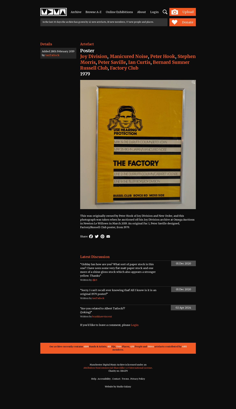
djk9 (94, 280)
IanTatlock (52, 55)
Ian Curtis (139, 62)
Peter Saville (112, 62)
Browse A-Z (94, 12)
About (141, 12)
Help (93, 379)
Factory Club (124, 68)
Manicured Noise (129, 56)
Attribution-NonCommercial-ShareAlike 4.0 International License (118, 368)
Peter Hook (162, 56)
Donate (182, 22)
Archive (76, 12)
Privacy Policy (137, 379)
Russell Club (94, 68)
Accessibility (104, 379)
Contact (116, 379)
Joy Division (93, 56)
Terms (125, 379)
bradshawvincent (102, 316)
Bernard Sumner (171, 62)
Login (154, 12)
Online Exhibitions (119, 12)
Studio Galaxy (124, 386)
